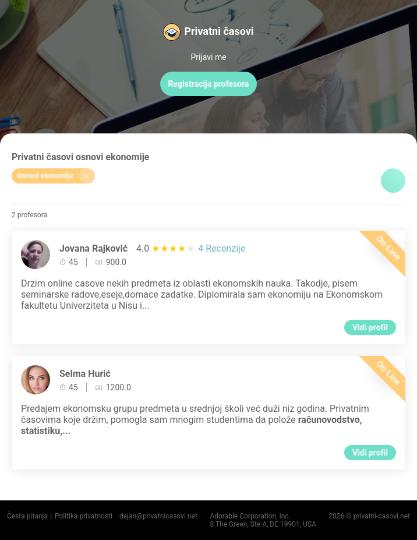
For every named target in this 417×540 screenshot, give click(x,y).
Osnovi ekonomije (56, 175)
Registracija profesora (208, 84)
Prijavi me (208, 57)
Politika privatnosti (83, 516)
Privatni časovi (218, 31)
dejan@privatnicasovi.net (158, 516)
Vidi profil (370, 327)
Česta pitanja (27, 516)
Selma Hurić (85, 373)
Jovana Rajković (93, 248)
